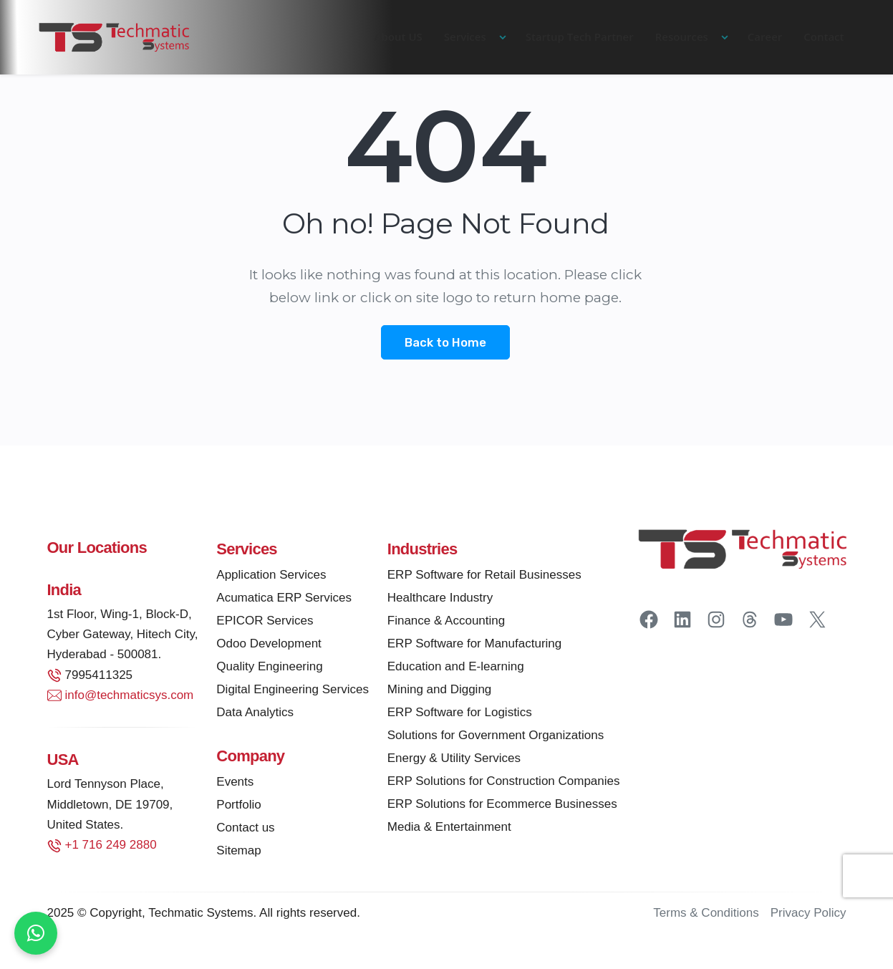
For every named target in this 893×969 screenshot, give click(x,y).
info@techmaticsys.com (129, 697)
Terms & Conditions (705, 915)
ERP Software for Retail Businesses (484, 577)
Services (465, 36)
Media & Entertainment (449, 829)
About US (399, 36)
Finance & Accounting (446, 623)
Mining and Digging (439, 691)
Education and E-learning (455, 668)
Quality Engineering (269, 668)
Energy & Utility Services (454, 760)
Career (765, 36)
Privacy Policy (808, 915)
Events (235, 784)
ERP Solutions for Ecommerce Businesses (502, 806)
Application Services (271, 577)
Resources (681, 36)
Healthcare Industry (440, 600)
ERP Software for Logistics (459, 714)
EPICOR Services (264, 623)
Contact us (245, 830)
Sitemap (238, 852)
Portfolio (238, 807)
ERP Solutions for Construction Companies (503, 783)
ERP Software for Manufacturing (474, 645)
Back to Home (445, 343)
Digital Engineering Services (292, 691)
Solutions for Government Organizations (495, 737)
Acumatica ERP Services (284, 600)
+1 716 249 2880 (111, 847)
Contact (823, 36)
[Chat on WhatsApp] (35, 933)
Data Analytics (255, 714)
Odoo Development (268, 645)
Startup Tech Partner (580, 36)
